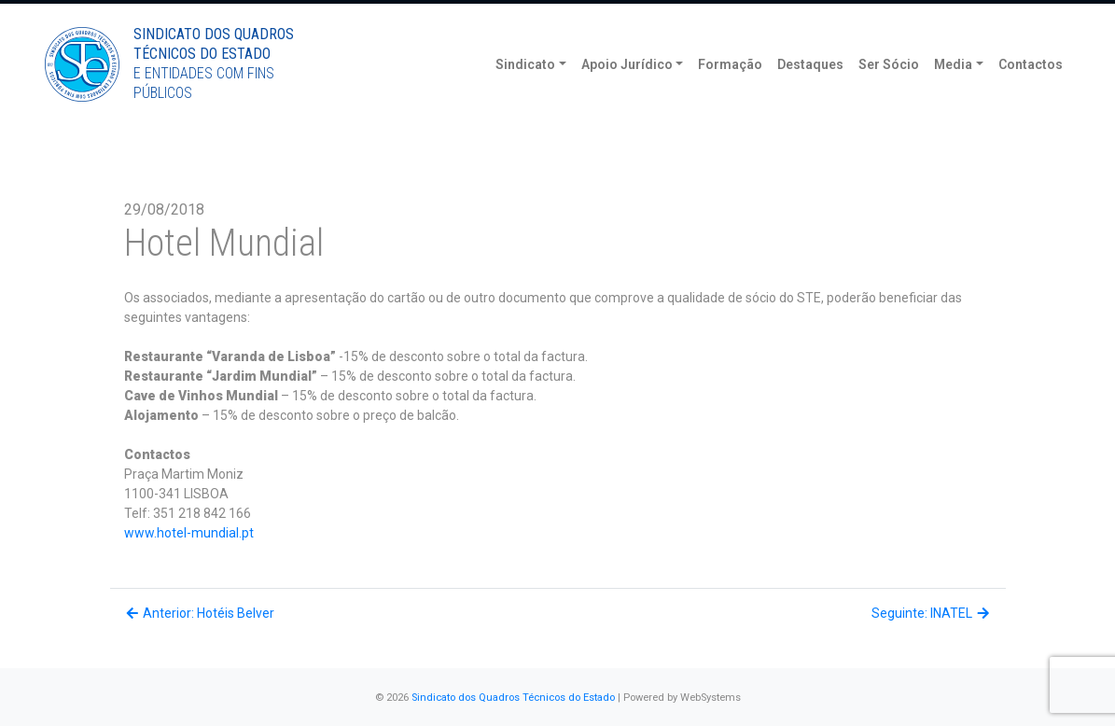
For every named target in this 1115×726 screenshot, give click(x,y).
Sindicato (525, 93)
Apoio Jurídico (627, 93)
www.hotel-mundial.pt (189, 532)
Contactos (1030, 93)
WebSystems (710, 697)
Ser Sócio (888, 93)
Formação (730, 93)
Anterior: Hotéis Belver (199, 613)
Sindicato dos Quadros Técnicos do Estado (513, 697)
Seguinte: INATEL (931, 613)
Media (953, 93)
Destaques (810, 93)
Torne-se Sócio (929, 16)
